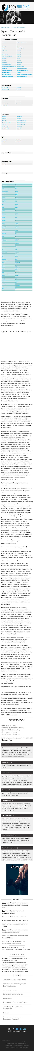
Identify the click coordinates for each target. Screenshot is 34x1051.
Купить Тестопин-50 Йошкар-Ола (16, 27)
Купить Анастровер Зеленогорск (10, 734)
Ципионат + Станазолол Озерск (15, 1002)
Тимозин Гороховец (7, 998)
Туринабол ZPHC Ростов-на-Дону (11, 730)
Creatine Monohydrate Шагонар (10, 990)
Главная (3, 27)
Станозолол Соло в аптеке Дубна (14, 980)
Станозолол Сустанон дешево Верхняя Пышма (14, 985)
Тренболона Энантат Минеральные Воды (13, 727)
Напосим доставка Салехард (9, 732)
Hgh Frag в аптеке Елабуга (9, 725)
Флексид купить (6, 1012)
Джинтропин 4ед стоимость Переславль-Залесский (12, 1018)
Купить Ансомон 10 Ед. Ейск (24, 488)
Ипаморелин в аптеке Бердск (13, 994)
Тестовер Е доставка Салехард (12, 1007)
